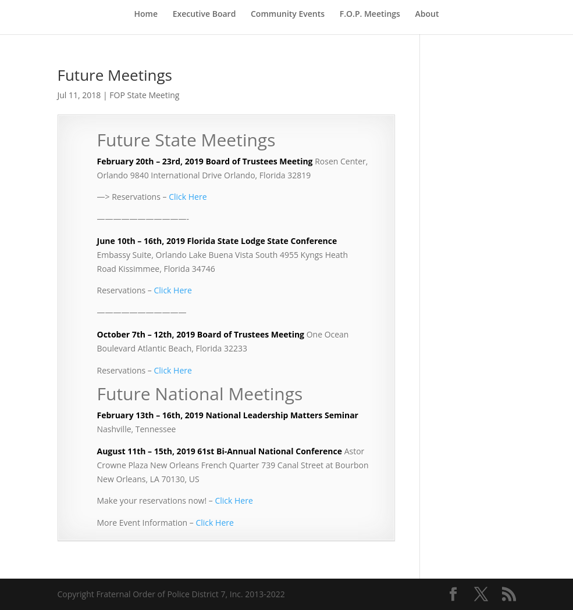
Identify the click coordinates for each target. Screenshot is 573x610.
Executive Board (204, 14)
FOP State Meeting (144, 95)
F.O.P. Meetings (370, 14)
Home (146, 14)
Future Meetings (115, 74)
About (427, 14)
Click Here (188, 196)
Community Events (288, 14)
